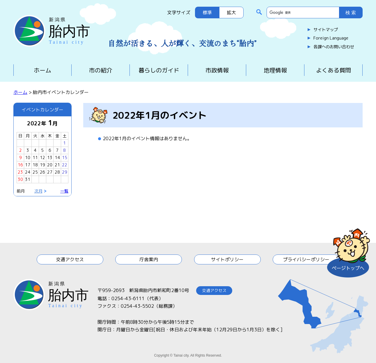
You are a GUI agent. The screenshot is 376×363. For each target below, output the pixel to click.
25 (35, 172)
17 (27, 165)
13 (49, 157)
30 (20, 179)
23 (20, 172)
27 (49, 172)
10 (27, 157)
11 (35, 157)
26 (42, 172)
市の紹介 (100, 70)
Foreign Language (330, 38)
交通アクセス (70, 259)
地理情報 (275, 70)
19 (42, 165)
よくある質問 (333, 70)
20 (49, 165)
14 (57, 157)
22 (64, 165)
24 (27, 172)
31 (27, 179)
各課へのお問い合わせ (333, 47)
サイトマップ (325, 30)
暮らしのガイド (159, 70)
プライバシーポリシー (306, 259)
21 (57, 165)
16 (20, 165)
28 (57, 172)
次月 (38, 191)
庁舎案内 (148, 259)
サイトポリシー (227, 259)
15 (64, 157)
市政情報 (217, 70)
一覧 (64, 191)
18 (35, 165)
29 (64, 172)
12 (42, 157)
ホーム (42, 70)
